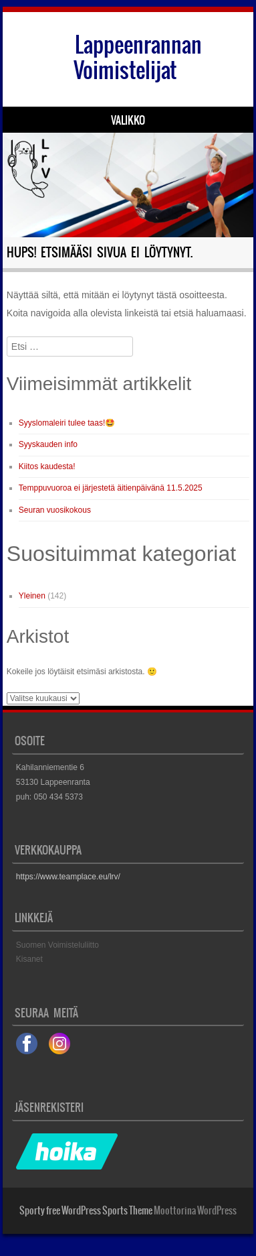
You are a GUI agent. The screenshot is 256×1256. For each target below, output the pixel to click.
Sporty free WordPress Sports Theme (85, 1210)
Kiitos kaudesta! (47, 466)
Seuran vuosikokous (55, 510)
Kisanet (29, 959)
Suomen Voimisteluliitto (57, 945)
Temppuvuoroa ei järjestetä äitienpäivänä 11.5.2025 (111, 488)
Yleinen (32, 596)
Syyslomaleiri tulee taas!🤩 (67, 423)
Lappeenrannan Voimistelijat (138, 57)
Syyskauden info (48, 444)
